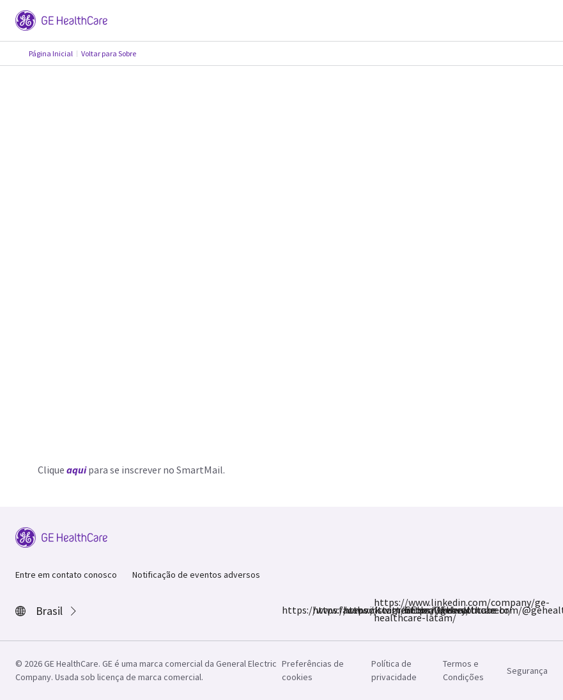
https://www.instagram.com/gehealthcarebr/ (320, 609)
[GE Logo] (61, 19)
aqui (76, 469)
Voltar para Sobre (108, 53)
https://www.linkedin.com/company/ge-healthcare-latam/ (381, 609)
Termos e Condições (463, 670)
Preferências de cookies (313, 670)
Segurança (527, 670)
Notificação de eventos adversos (196, 574)
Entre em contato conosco (66, 574)
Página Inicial (51, 53)
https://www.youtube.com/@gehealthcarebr (412, 609)
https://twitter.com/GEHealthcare (351, 609)
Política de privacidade (394, 670)
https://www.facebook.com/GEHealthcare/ (289, 609)
